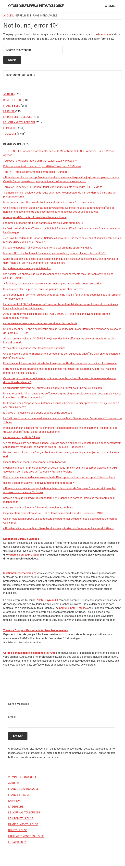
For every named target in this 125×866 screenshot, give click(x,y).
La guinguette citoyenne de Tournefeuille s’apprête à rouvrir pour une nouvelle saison (52, 388)
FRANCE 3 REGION (19, 794)
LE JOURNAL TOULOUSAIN (19, 122)
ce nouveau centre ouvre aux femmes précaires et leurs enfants (40, 323)
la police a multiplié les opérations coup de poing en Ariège (37, 412)
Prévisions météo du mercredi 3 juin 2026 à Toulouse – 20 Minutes (42, 166)
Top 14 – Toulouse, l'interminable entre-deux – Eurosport (36, 171)
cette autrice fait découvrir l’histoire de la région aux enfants (38, 507)
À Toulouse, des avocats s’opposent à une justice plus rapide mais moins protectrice (52, 283)
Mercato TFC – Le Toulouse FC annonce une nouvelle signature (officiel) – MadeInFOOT (54, 253)
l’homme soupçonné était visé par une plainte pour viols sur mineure (43, 222)
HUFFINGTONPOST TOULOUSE (26, 836)
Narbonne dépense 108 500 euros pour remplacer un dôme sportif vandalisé (47, 247)
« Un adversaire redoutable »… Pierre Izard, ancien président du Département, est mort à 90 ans (58, 528)
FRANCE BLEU (11, 105)
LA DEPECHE (16, 806)
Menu (112, 5)
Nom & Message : (18, 703)
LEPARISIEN (10, 128)
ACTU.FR (8, 94)
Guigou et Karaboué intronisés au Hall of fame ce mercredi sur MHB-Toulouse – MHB (53, 513)
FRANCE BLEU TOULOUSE (23, 788)
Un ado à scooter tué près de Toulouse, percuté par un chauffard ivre (43, 289)
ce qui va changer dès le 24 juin (21, 437)
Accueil (8, 15)
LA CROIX (9, 111)
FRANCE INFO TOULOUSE (23, 824)
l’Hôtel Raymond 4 (47, 600)
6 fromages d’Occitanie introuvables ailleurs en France (34, 217)
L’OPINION (14, 800)
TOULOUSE (9, 133)
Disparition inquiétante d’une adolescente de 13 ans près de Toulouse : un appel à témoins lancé (59, 477)
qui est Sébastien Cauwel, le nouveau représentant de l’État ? (38, 482)
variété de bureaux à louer (23, 554)
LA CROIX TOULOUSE (20, 818)
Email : (12, 716)
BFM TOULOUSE (12, 100)
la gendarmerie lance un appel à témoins (27, 268)
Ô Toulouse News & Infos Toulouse (35, 6)
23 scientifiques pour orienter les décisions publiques (34, 348)
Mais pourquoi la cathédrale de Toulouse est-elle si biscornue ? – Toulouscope (49, 202)
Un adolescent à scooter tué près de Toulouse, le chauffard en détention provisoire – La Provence (60, 363)
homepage (104, 34)
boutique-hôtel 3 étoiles (73, 608)
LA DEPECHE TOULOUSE (17, 116)
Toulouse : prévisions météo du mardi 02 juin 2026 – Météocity (40, 160)
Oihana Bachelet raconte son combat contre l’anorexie (34, 462)
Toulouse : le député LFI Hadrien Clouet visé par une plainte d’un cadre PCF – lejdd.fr (52, 187)
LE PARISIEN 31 (17, 842)
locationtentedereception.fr (19, 573)
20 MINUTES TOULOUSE (22, 777)
